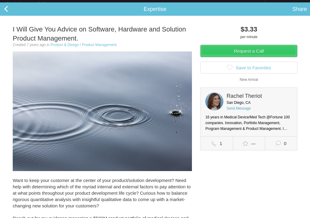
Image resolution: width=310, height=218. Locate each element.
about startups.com (287, 4)
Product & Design (65, 50)
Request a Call (249, 55)
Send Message (238, 113)
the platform (31, 3)
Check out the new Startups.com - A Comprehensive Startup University (199, 4)
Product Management (99, 50)
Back (12, 14)
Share (299, 14)
